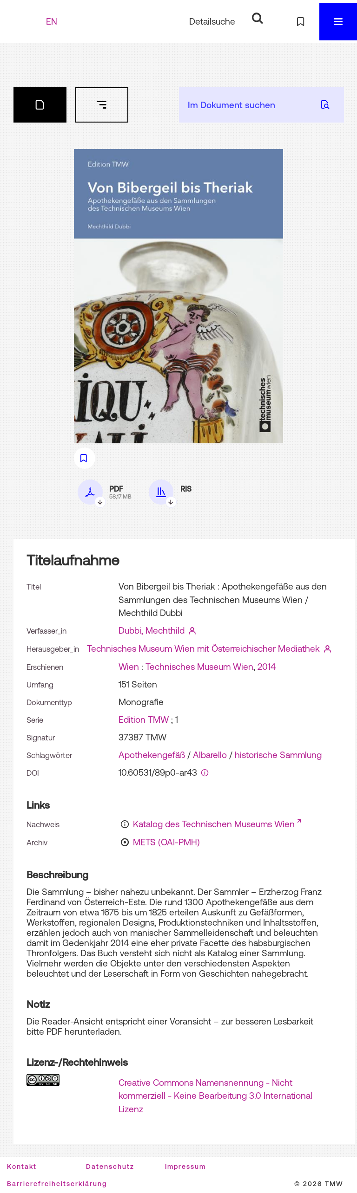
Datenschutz (110, 1166)
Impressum (185, 1166)
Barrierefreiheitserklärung (57, 1183)
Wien (129, 666)
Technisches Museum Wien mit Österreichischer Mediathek (203, 648)
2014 (267, 666)
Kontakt (22, 1166)
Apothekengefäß (152, 755)
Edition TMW (144, 719)
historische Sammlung (278, 755)
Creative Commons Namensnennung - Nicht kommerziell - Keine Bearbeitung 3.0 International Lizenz (215, 1095)
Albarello (210, 755)
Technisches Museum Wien (199, 666)
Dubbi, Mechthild (152, 630)
